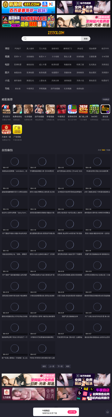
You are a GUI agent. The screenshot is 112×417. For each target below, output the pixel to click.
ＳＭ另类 (105, 56)
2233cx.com (56, 33)
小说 (7, 80)
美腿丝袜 (67, 72)
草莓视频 (42, 88)
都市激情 (17, 80)
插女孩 (18, 88)
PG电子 (18, 48)
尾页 (67, 366)
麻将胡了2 (68, 48)
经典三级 (80, 64)
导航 (7, 88)
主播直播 (92, 56)
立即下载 (72, 412)
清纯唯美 (80, 72)
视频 (7, 56)
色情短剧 (80, 88)
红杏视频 (67, 88)
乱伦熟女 (92, 64)
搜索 (86, 38)
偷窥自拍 (17, 72)
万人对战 (42, 48)
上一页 (51, 366)
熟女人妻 (67, 56)
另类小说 (80, 80)
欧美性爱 (55, 64)
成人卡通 (42, 64)
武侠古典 (55, 80)
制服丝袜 (67, 64)
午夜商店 (30, 88)
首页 (44, 366)
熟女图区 (92, 72)
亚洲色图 (30, 72)
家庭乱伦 (30, 80)
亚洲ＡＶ (17, 56)
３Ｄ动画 (55, 56)
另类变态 (105, 64)
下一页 (60, 366)
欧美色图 (42, 72)
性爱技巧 (105, 80)
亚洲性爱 (17, 64)
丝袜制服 (80, 56)
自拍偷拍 (30, 56)
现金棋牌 (92, 48)
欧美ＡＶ (42, 56)
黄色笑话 (92, 80)
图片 (7, 72)
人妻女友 (42, 80)
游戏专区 (55, 48)
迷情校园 (67, 80)
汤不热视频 (55, 88)
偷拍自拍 (30, 64)
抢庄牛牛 (105, 48)
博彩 (7, 48)
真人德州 (30, 48)
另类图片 (105, 72)
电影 (7, 64)
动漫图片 (55, 72)
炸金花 (80, 48)
